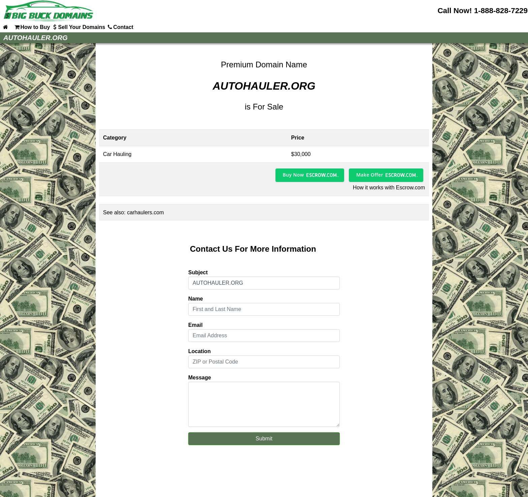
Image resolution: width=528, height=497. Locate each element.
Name (195, 299)
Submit (264, 438)
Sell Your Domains (78, 27)
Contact (119, 27)
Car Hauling (117, 154)
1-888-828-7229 (501, 10)
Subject (198, 272)
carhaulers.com (145, 212)
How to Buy (31, 27)
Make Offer (369, 175)
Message (199, 377)
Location (199, 351)
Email (195, 325)
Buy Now (293, 175)
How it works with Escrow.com (389, 187)
